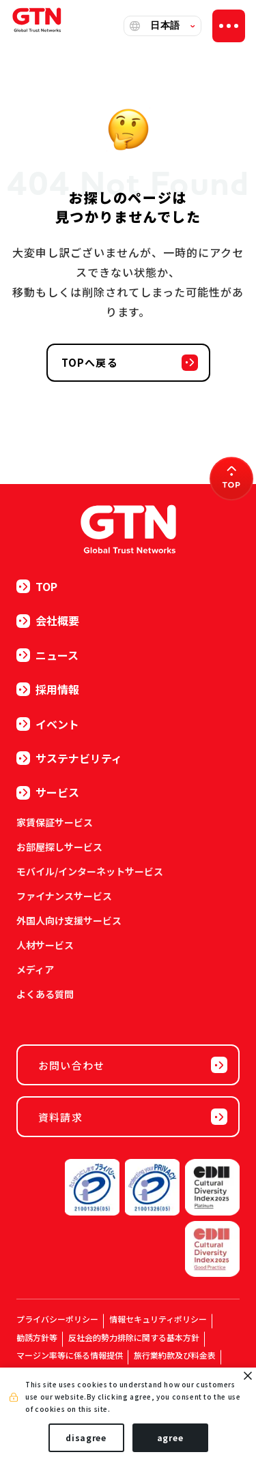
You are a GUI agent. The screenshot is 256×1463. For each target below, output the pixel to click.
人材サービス (45, 945)
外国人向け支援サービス (69, 920)
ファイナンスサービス (64, 896)
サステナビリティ (69, 758)
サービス (47, 792)
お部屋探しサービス (59, 847)
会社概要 (47, 620)
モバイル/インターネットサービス (89, 871)
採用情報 (47, 689)
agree (170, 1437)
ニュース (47, 655)
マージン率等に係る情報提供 (69, 1355)
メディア (35, 969)
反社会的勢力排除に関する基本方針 (133, 1337)
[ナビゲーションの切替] (228, 26)
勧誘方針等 (36, 1337)
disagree (86, 1437)
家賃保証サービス (54, 822)
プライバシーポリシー (57, 1319)
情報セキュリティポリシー (158, 1319)
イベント (47, 724)
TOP (36, 586)
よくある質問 (45, 994)
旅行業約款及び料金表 (175, 1355)
